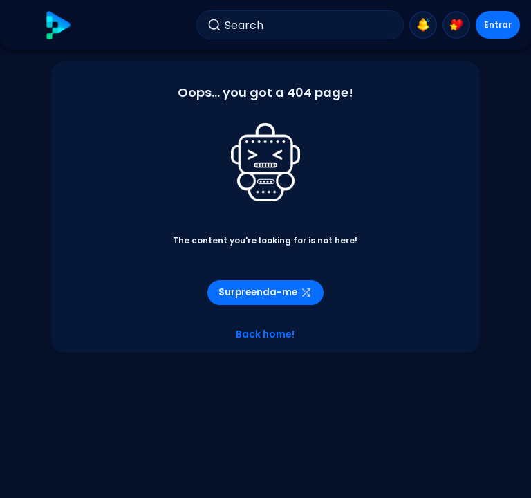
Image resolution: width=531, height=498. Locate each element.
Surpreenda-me (265, 292)
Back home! (265, 334)
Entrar (498, 24)
